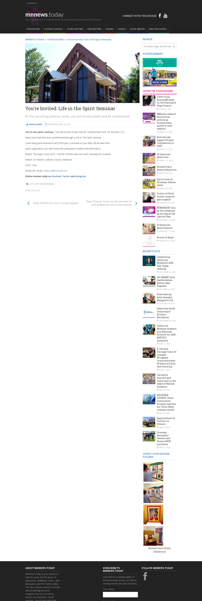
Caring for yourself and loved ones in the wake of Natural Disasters (166, 380)
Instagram (80, 176)
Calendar (31, 3)
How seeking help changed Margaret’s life (165, 297)
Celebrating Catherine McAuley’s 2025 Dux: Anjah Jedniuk (165, 262)
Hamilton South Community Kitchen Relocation (166, 313)
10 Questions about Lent (164, 156)
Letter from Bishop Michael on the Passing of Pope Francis (166, 101)
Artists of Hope (165, 237)
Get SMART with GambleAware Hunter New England (166, 282)
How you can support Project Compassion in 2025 (165, 141)
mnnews (44, 14)
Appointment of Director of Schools (166, 421)
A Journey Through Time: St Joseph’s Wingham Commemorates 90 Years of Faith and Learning (166, 357)
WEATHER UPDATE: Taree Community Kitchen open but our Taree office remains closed (166, 402)
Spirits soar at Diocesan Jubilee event (166, 182)
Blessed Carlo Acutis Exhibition (167, 168)
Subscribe (109, 582)
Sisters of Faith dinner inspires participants (166, 196)
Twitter (66, 176)
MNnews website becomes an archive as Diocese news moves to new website (166, 121)
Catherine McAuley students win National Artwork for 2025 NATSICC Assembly (167, 333)
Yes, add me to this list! (118, 575)
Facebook (56, 176)
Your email (108, 555)
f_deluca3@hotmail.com (55, 170)
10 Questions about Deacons (164, 226)
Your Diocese (47, 183)
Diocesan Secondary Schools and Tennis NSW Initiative (164, 438)
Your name (108, 543)
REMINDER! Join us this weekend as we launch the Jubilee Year (166, 212)
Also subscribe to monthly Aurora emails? (120, 570)
